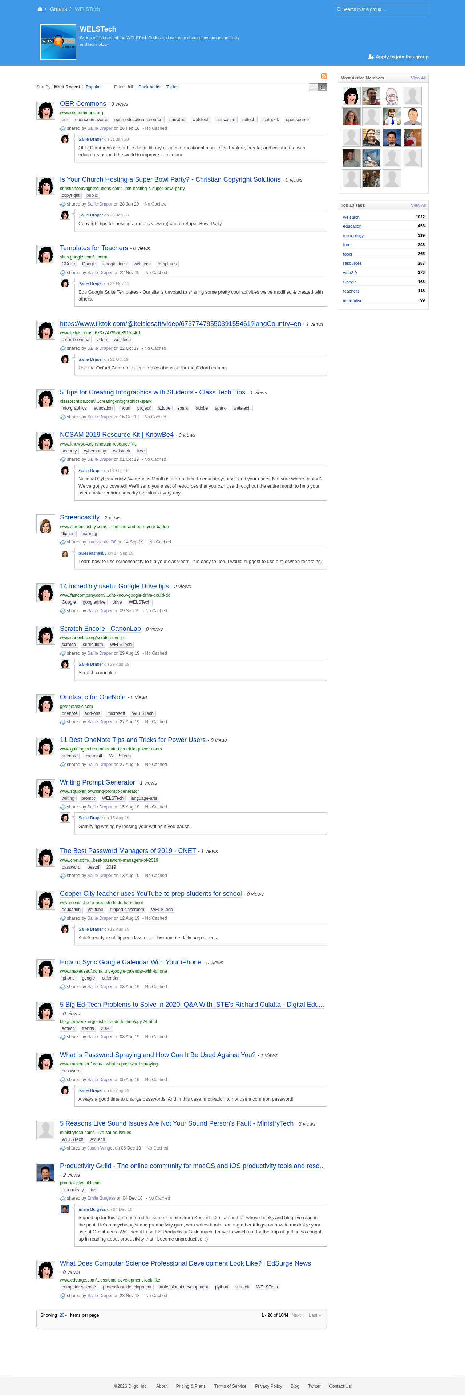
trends (88, 1028)
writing (68, 798)
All (130, 87)
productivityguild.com (80, 1182)
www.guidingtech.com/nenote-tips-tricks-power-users (111, 749)
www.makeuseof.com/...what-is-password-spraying (109, 1064)
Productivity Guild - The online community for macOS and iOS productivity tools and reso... (192, 1166)
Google (89, 263)
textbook (270, 119)
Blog (295, 1386)
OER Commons (83, 103)
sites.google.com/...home (84, 257)
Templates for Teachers (94, 248)
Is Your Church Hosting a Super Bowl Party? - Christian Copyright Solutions (170, 179)
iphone (68, 978)
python (221, 1287)
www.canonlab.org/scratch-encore (93, 637)
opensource (297, 119)
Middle (322, 87)
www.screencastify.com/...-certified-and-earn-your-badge (114, 526)
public (92, 195)
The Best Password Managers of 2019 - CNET (128, 850)
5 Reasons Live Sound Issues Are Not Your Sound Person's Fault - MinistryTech (177, 1123)
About (161, 1386)
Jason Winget (100, 1148)
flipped (68, 533)
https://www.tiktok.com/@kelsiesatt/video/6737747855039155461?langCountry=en (180, 323)
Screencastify (80, 517)
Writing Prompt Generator (97, 782)
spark (182, 408)
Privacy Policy (268, 1386)
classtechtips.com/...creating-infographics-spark (106, 401)
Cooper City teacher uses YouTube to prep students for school (151, 893)
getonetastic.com (76, 706)
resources (352, 263)
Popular (93, 87)
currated (177, 119)
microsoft (116, 713)
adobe (164, 408)
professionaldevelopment (127, 1287)
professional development (183, 1287)
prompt (88, 798)
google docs (115, 263)
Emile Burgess (101, 1198)
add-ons (92, 713)
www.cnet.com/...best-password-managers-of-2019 (109, 860)
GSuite (68, 263)
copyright (71, 195)
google (88, 978)
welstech (201, 119)
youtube (95, 909)
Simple (313, 87)
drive (117, 602)
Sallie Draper (99, 128)
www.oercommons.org (81, 112)
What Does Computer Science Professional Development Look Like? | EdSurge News (185, 1263)
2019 (111, 867)
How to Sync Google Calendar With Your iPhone (130, 962)
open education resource (138, 119)
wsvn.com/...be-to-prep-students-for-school (101, 902)
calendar (110, 978)
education (226, 119)
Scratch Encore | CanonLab (100, 628)
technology (353, 235)
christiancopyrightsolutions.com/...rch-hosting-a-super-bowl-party (122, 188)
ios (93, 1189)
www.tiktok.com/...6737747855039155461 (100, 332)
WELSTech (98, 29)
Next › (297, 1315)
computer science (79, 1287)
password (71, 867)
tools (347, 254)
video (101, 339)
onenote (69, 713)
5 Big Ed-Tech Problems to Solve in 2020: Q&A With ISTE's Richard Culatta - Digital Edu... (192, 1004)
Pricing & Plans (191, 1386)
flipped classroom (127, 909)
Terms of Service (230, 1386)
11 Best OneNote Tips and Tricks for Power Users (133, 740)
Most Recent (67, 87)
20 (64, 1315)
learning (89, 533)
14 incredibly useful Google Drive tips (114, 586)
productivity (73, 1189)
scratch (69, 644)
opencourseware (91, 119)
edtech (248, 119)
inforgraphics (74, 408)
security (69, 451)
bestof (94, 867)
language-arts (143, 798)
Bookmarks (149, 87)
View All (418, 77)
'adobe (201, 408)
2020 (106, 1028)
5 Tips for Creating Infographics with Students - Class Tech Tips (152, 392)
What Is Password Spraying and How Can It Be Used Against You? (158, 1055)
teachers (351, 291)
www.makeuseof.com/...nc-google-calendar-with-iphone (113, 971)
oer (65, 119)
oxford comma (75, 339)
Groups (58, 9)
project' (144, 408)
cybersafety (95, 451)
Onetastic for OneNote (93, 697)
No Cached (156, 128)
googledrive (94, 602)
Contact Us (340, 1386)
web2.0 (350, 272)
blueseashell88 (101, 542)
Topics (172, 87)
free (141, 451)
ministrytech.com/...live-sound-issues (95, 1132)
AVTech (97, 1139)
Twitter (314, 1386)
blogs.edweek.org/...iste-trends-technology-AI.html (108, 1021)
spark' (221, 408)
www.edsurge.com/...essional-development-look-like (110, 1280)
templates (167, 263)
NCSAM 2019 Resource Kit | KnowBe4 (117, 434)
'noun (125, 408)
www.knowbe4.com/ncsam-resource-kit (98, 444)
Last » (315, 1315)
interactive (353, 300)
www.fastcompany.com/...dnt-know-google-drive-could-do (115, 595)
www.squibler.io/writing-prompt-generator (99, 791)
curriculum (93, 644)
